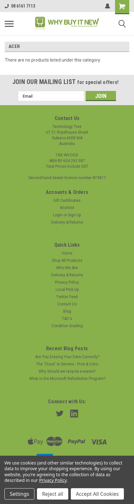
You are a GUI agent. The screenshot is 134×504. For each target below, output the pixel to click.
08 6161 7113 (20, 6)
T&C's (67, 318)
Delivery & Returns (67, 222)
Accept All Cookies (97, 493)
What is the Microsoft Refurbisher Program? (67, 378)
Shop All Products (67, 260)
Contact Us (67, 304)
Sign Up (74, 215)
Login (58, 215)
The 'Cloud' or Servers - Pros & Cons (67, 364)
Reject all (52, 493)
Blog (67, 311)
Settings (19, 493)
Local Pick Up (67, 289)
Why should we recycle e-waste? (67, 371)
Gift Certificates (67, 200)
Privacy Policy (67, 282)
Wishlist (67, 208)
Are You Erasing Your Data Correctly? (67, 357)
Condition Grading (67, 326)
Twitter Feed (67, 297)
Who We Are (67, 268)
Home (67, 253)
